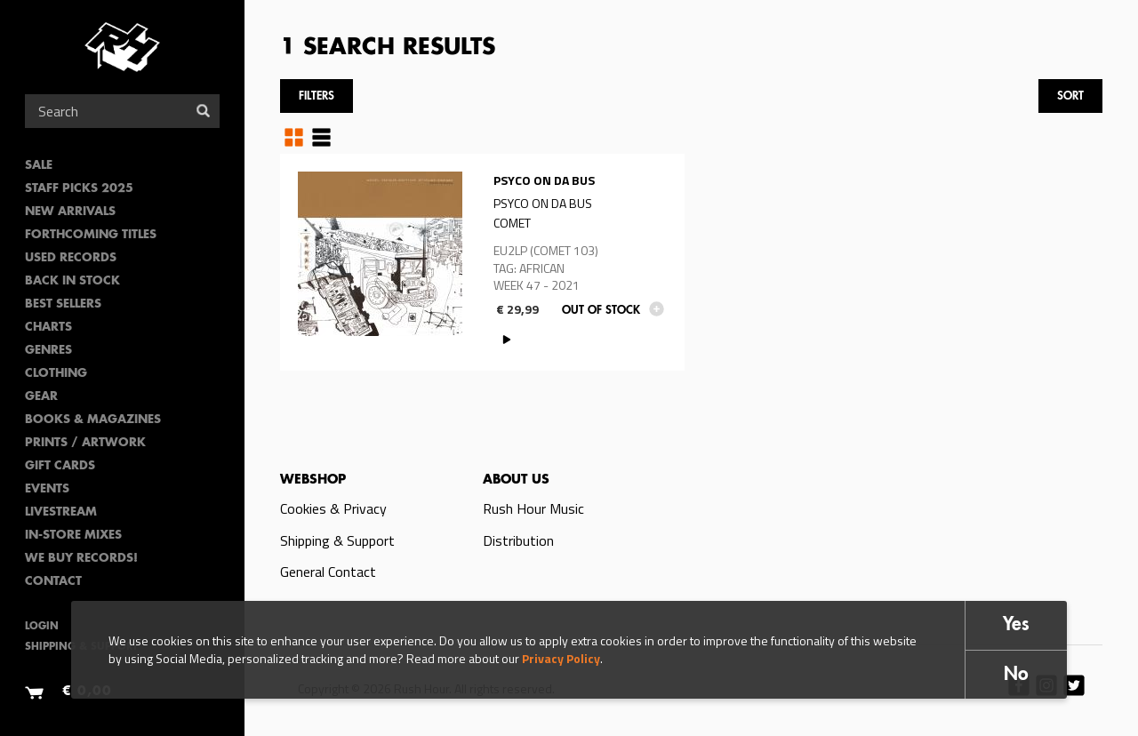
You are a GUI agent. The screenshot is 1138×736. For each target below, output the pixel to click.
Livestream (61, 512)
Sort (1070, 96)
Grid (294, 136)
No (1016, 675)
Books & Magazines (93, 420)
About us (516, 480)
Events (47, 489)
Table (321, 136)
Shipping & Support (337, 540)
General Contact (328, 571)
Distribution (518, 540)
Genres (48, 350)
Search (203, 110)
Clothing (56, 374)
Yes (1016, 625)
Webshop (313, 480)
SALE (38, 166)
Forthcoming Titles (90, 235)
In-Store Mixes (73, 535)
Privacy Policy (561, 658)
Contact (53, 582)
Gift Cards (60, 466)
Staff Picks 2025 (79, 189)
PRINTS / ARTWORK (85, 443)
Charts (48, 327)
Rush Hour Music (533, 508)
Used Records (70, 258)
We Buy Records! (81, 558)
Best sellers (63, 304)
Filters (316, 96)
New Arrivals (70, 212)
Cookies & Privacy (333, 508)
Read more (482, 262)
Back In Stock (72, 281)
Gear (41, 397)
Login (42, 627)
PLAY (507, 339)
